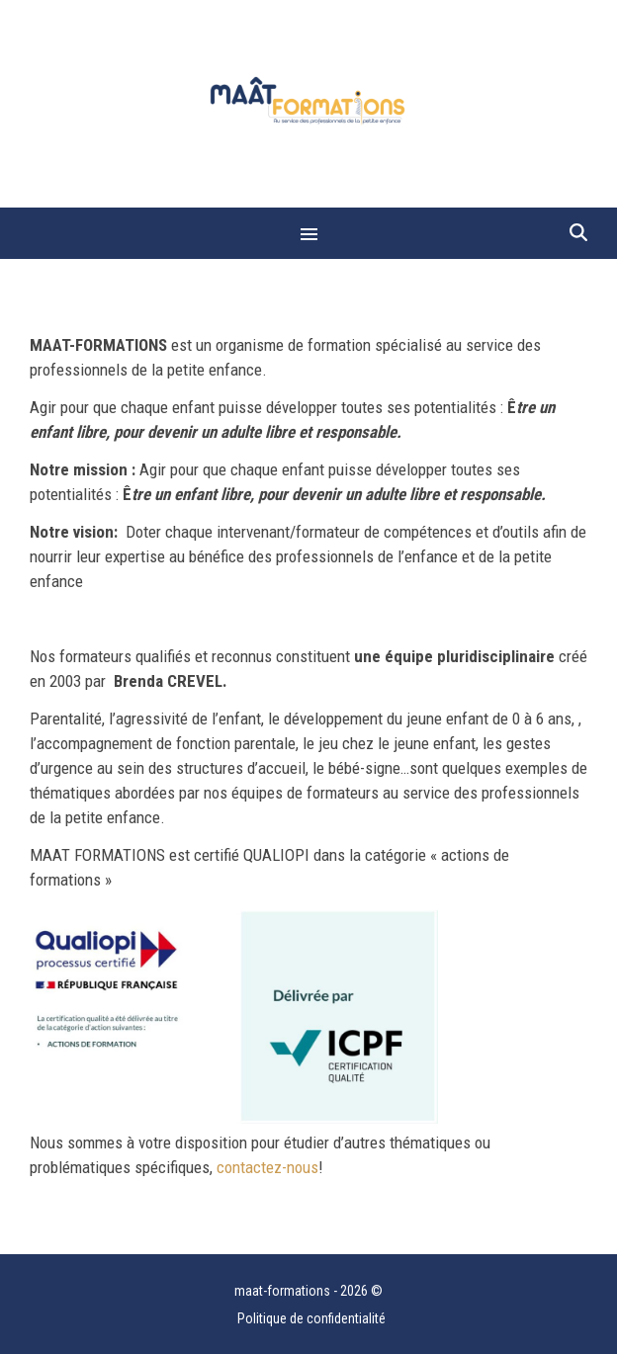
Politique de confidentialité (311, 1318)
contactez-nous (267, 1167)
